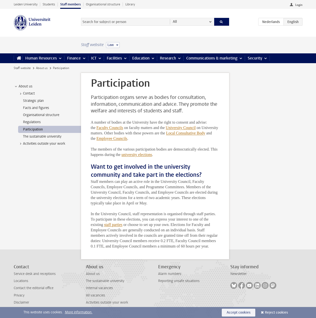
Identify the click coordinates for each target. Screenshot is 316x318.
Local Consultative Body (185, 133)
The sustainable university (105, 281)
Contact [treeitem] (26, 93)
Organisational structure (103, 4)
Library (130, 4)
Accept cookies (238, 312)
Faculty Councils (109, 128)
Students (49, 4)
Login (299, 5)
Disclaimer (21, 302)
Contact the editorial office (33, 288)
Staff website (22, 68)
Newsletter (238, 273)
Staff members (70, 4)
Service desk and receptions (35, 273)
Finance (74, 58)
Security (255, 58)
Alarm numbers (169, 273)
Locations (21, 281)
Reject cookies (276, 312)
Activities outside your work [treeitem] (41, 143)
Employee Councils (111, 138)
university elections (136, 155)
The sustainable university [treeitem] (42, 136)
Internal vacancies (99, 288)
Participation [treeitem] (33, 129)
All (175, 21)
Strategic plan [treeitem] (33, 100)
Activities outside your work (107, 302)
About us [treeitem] (23, 86)
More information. (79, 312)
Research (168, 58)
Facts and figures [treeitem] (36, 108)
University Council (181, 128)
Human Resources (41, 58)
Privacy (19, 295)
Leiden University (25, 4)
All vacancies (95, 295)
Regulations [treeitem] (32, 122)
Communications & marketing (211, 58)
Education (141, 58)
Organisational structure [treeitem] (41, 115)
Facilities (114, 58)
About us (41, 68)
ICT (93, 58)
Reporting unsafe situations (178, 281)
